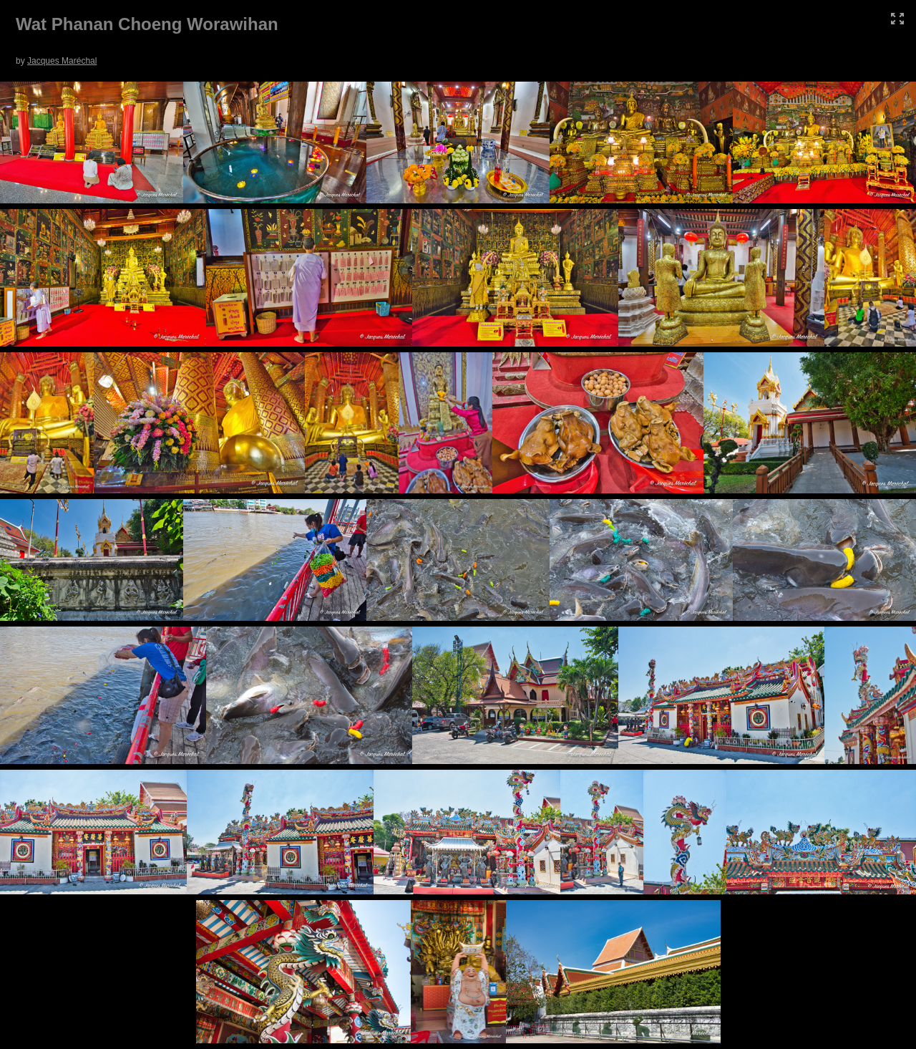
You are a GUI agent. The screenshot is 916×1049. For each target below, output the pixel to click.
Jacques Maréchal (62, 61)
